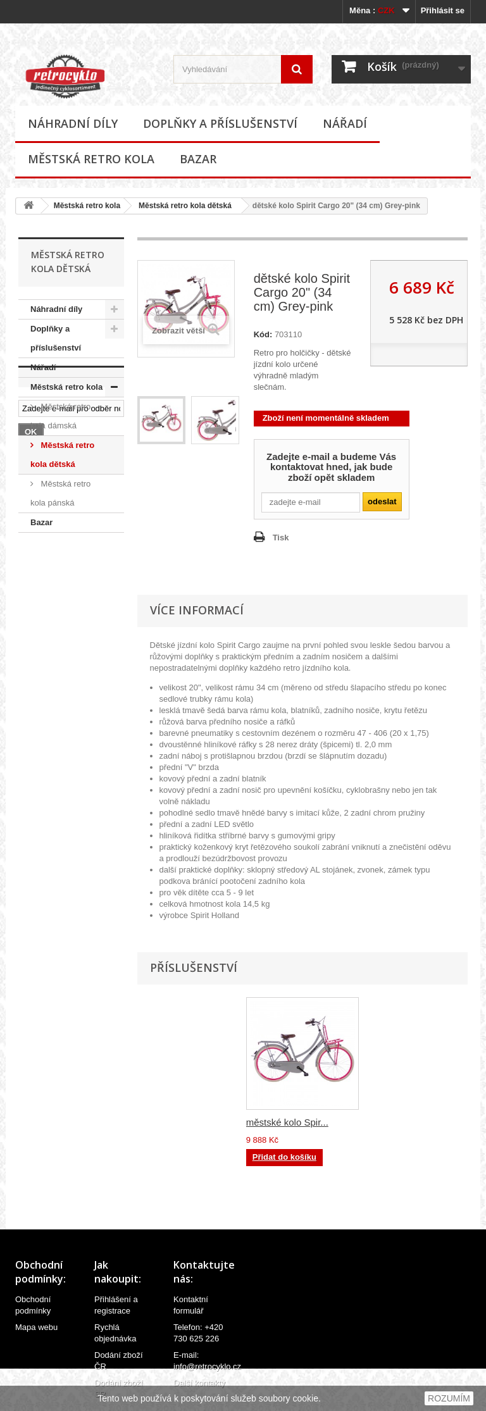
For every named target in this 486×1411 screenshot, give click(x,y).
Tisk (281, 537)
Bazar (198, 158)
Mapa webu (36, 1327)
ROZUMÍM (449, 1398)
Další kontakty (199, 1383)
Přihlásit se (442, 10)
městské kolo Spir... (287, 1122)
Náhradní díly (73, 123)
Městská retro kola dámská (60, 416)
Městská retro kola (91, 158)
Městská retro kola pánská (60, 493)
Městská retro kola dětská (185, 205)
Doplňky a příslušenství (220, 123)
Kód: (263, 334)
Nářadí (345, 123)
